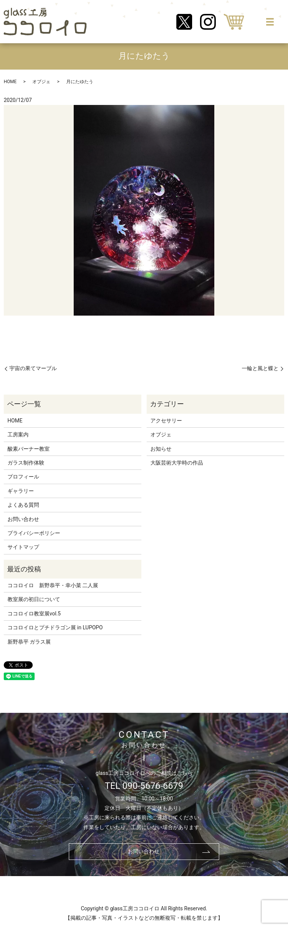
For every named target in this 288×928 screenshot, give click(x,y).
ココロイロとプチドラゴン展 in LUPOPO (55, 627)
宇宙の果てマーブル (33, 368)
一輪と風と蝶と (260, 368)
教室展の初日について (34, 599)
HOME (10, 81)
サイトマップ (23, 547)
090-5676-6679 (153, 786)
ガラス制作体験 (26, 463)
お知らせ (160, 449)
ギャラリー (21, 491)
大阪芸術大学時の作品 (176, 463)
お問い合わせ (23, 519)
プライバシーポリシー (34, 533)
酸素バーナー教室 (29, 449)
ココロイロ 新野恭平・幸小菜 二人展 (53, 585)
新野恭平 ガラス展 (29, 642)
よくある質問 (23, 505)
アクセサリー (166, 421)
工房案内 (18, 434)
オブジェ (41, 81)
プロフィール (23, 477)
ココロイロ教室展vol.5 (34, 614)
